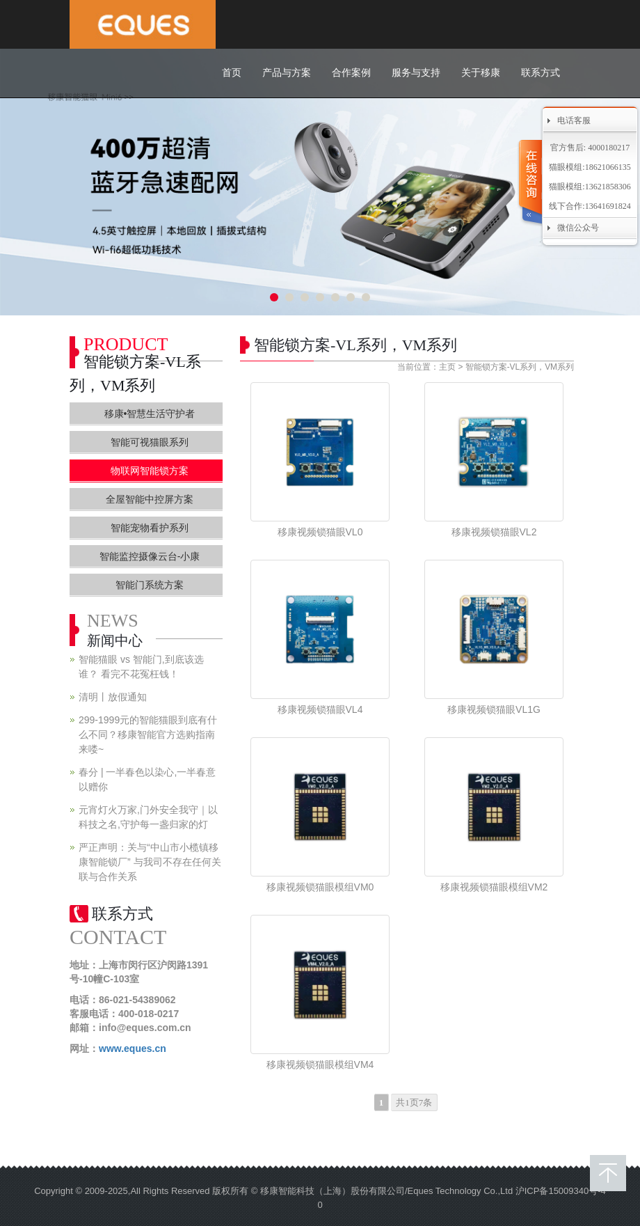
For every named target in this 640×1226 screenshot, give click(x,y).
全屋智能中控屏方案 (149, 499)
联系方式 (540, 73)
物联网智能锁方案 (150, 470)
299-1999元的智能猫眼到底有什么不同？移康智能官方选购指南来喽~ (148, 734)
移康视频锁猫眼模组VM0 (320, 887)
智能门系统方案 (149, 584)
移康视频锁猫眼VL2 (494, 531)
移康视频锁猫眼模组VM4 (320, 1064)
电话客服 (574, 120)
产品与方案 (286, 73)
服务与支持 (416, 73)
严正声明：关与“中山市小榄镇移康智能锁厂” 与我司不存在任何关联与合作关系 (150, 862)
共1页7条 (414, 1102)
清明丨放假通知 (113, 696)
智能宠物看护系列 (150, 527)
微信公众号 (578, 228)
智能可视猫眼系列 (150, 442)
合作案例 (351, 73)
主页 (447, 367)
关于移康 (480, 73)
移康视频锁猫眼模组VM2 (494, 887)
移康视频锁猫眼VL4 (320, 709)
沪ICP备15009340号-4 (560, 1191)
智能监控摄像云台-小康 (149, 556)
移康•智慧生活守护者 (149, 413)
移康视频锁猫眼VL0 (320, 531)
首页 (231, 73)
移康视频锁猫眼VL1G (494, 709)
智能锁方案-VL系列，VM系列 (519, 367)
